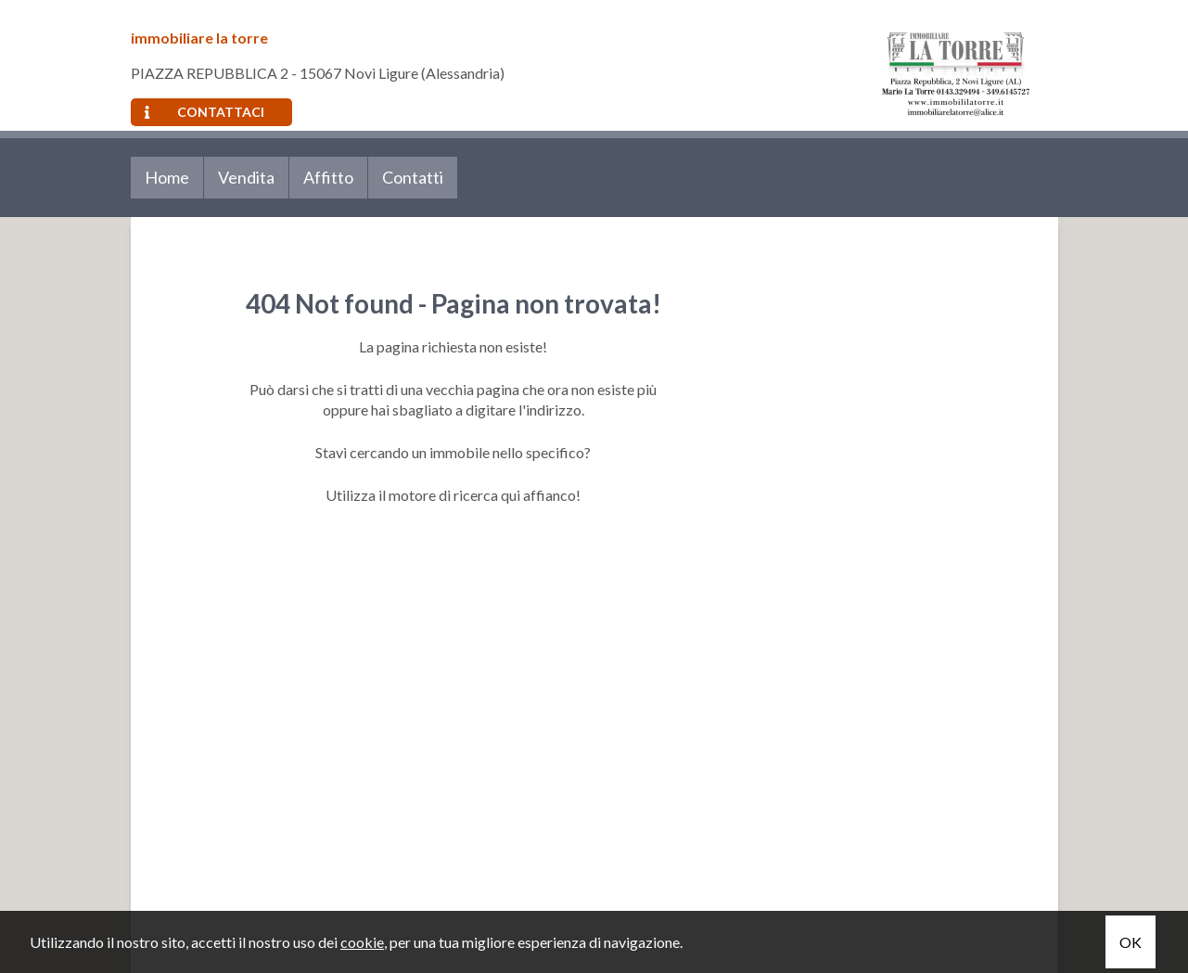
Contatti (412, 177)
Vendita (246, 177)
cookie (362, 942)
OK (1130, 942)
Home (167, 177)
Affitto (328, 177)
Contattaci (204, 112)
